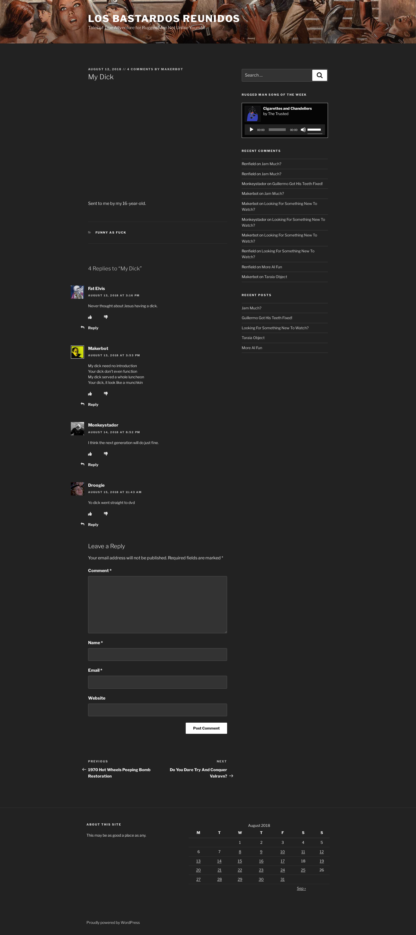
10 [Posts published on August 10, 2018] (282, 851)
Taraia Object (275, 276)
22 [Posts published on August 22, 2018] (240, 870)
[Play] (251, 129)
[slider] (277, 129)
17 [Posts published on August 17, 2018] (283, 861)
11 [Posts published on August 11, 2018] (303, 851)
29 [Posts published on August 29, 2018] (240, 879)
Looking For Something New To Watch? (275, 328)
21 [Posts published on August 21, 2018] (220, 870)
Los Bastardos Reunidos (164, 18)
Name (95, 642)
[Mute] (303, 129)
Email (95, 670)
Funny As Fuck (111, 232)
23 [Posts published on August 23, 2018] (261, 870)
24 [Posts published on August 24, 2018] (282, 870)
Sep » (301, 888)
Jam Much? (271, 163)
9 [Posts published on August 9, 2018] (261, 851)
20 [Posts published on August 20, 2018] (198, 870)
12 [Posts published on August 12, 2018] (322, 851)
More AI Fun (272, 267)
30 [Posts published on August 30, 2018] (261, 879)
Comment (100, 570)
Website (96, 698)
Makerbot (172, 69)
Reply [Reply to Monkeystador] (93, 464)
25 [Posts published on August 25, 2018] (303, 870)
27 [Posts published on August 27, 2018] (198, 879)
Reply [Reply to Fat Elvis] (93, 328)
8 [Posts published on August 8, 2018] (240, 851)
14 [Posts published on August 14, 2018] (219, 861)
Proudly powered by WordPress (113, 922)
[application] (285, 129)
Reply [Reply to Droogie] (93, 524)
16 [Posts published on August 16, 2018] (261, 861)
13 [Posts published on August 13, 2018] (198, 861)
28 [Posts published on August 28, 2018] (219, 879)
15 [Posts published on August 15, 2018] (240, 861)
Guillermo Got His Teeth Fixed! (297, 183)
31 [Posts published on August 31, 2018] (282, 879)
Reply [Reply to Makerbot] (93, 404)
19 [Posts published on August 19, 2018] (322, 861)
